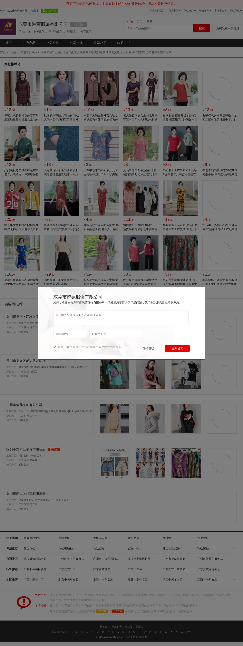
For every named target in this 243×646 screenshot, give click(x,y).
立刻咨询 (177, 348)
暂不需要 (149, 348)
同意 (58, 347)
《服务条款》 (72, 347)
